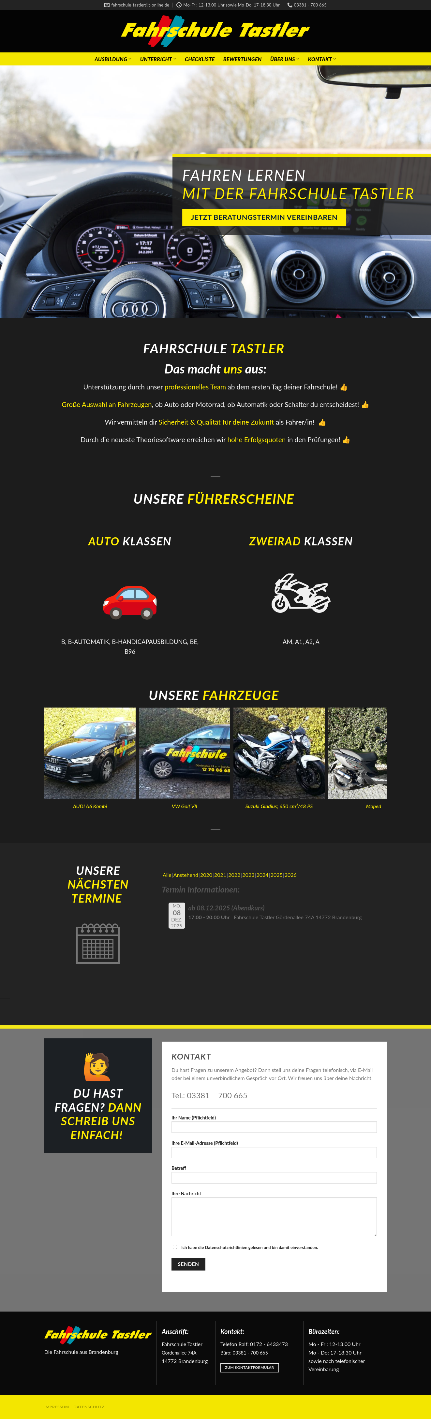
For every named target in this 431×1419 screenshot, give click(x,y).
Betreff (274, 1176)
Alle (167, 875)
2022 (234, 875)
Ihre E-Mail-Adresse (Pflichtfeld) (274, 1151)
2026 (291, 875)
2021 (220, 875)
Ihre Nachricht (274, 1216)
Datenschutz (89, 1406)
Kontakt (322, 59)
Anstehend (185, 875)
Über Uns (285, 59)
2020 (206, 875)
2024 (262, 875)
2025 (277, 875)
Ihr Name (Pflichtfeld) (274, 1126)
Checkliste (200, 59)
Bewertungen (242, 59)
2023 (248, 875)
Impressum (56, 1406)
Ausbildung (113, 59)
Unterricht (158, 59)
